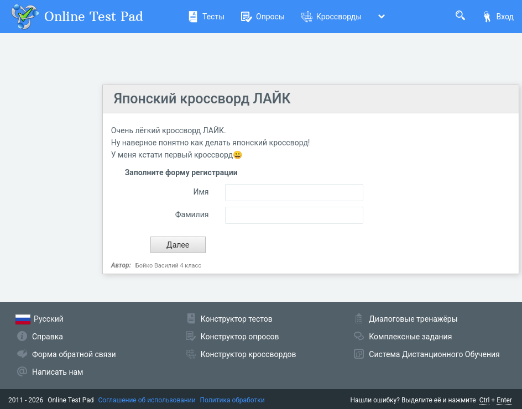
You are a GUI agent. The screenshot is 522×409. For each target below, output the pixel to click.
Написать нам (57, 372)
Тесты (206, 16)
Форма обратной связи (74, 354)
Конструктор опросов (240, 336)
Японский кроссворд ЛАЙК (202, 99)
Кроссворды (331, 16)
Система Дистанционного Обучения (434, 354)
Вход (498, 16)
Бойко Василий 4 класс (168, 265)
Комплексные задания (410, 336)
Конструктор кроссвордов (248, 354)
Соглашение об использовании (147, 400)
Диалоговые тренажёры (413, 318)
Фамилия (192, 214)
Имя (200, 191)
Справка (47, 336)
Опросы (263, 16)
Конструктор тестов (237, 318)
